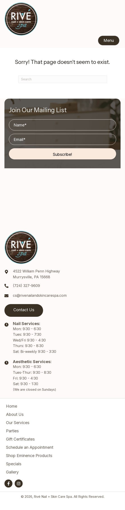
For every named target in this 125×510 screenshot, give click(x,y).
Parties (12, 431)
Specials (13, 463)
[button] (108, 40)
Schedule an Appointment (29, 447)
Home (11, 406)
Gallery (12, 472)
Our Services (17, 422)
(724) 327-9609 (26, 285)
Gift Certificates (20, 439)
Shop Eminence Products (29, 455)
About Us (15, 414)
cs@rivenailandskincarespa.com (40, 295)
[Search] (62, 79)
